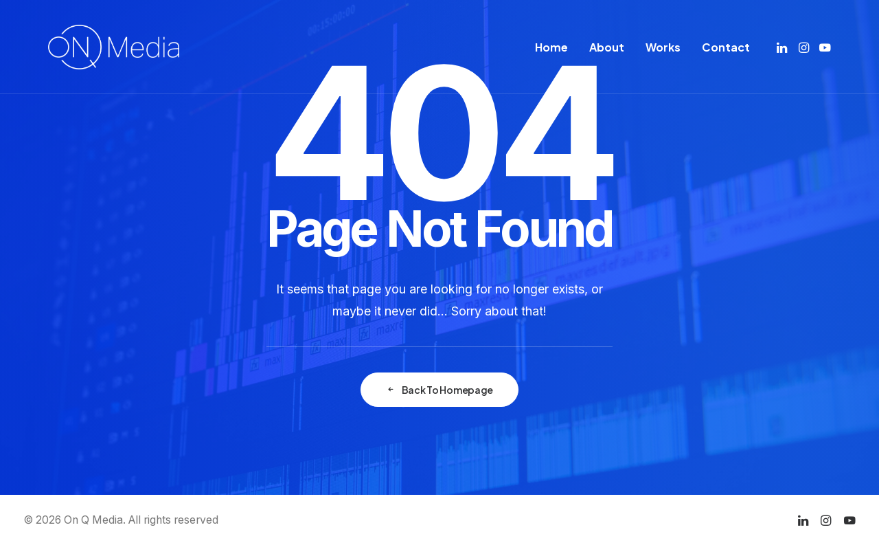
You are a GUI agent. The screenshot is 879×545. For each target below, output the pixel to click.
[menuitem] (551, 47)
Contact (726, 47)
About (606, 47)
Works (663, 47)
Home (551, 47)
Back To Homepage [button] (439, 389)
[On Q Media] (113, 47)
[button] (783, 47)
